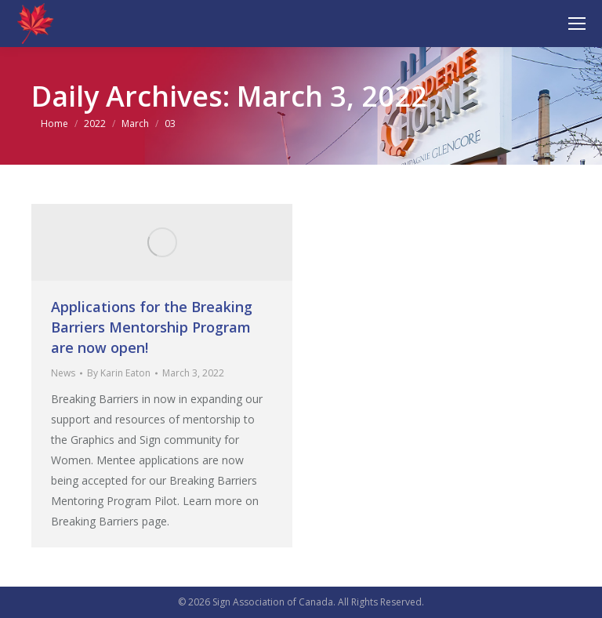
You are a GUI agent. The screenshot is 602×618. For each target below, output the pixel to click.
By (118, 373)
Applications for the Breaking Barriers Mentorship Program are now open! (151, 327)
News (63, 373)
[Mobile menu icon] (577, 23)
